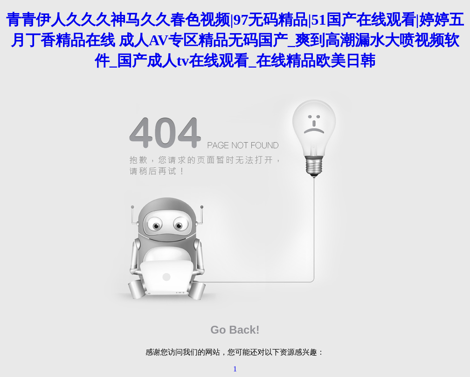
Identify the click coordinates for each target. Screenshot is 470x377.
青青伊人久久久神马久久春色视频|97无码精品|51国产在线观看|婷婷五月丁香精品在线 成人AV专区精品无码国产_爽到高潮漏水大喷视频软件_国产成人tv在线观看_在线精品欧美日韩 (234, 40)
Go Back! (234, 329)
